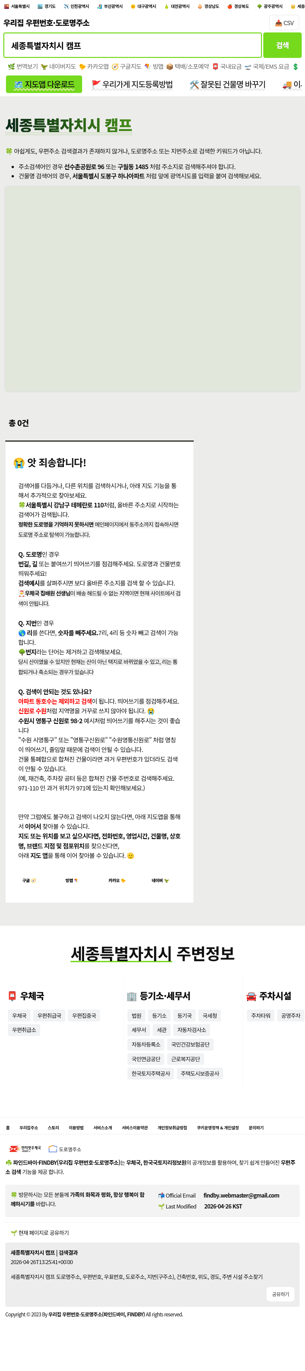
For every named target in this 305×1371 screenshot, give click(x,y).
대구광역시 (191, 7)
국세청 (210, 1022)
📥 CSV (284, 26)
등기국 (184, 1022)
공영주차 (290, 1022)
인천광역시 (103, 7)
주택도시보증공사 (200, 1081)
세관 (162, 1037)
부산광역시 (147, 7)
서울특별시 (26, 7)
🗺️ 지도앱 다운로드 (44, 87)
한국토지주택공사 (150, 1081)
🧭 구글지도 (126, 69)
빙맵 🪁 (75, 885)
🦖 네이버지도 (58, 69)
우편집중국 (84, 1022)
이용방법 (94, 1136)
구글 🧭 (32, 885)
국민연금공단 (145, 1066)
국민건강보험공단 (190, 1052)
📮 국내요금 (227, 69)
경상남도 (276, 7)
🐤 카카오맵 (93, 69)
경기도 (65, 7)
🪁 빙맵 (154, 69)
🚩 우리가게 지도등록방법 (132, 87)
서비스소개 (128, 1136)
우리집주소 (34, 1136)
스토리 (66, 1136)
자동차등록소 (145, 1052)
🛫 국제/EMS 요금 (266, 69)
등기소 (159, 1022)
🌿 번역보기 (23, 69)
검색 (282, 48)
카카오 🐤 (121, 885)
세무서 (138, 1037)
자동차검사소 (191, 1037)
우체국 (19, 1022)
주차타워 (260, 1022)
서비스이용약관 (170, 1136)
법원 (136, 1022)
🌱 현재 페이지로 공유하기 (40, 1243)
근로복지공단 (185, 1066)
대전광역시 (235, 7)
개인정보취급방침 (220, 1136)
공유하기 (280, 1304)
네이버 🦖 (164, 885)
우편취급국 (49, 1022)
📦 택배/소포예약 (187, 69)
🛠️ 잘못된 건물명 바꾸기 (227, 87)
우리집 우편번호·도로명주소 (46, 26)
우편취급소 (24, 1037)
